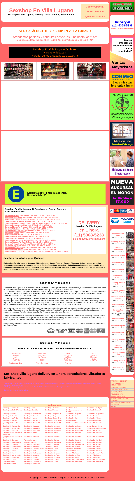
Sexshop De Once (72, 418)
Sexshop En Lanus (9, 459)
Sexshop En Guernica (94, 451)
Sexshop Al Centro (51, 410)
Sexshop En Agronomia (11, 426)
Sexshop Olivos (11, 238)
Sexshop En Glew (51, 451)
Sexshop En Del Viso (94, 444)
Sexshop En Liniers (52, 459)
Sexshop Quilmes (12, 233)
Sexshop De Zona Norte (53, 420)
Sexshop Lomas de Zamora (15, 231)
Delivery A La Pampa (94, 455)
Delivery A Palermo (72, 453)
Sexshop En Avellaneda (11, 428)
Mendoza (93, 357)
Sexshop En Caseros (10, 440)
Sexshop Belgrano (12, 246)
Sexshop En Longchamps (75, 459)
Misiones (16, 359)
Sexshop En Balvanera (32, 428)
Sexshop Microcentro (13, 219)
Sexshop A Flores (30, 408)
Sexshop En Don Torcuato (12, 446)
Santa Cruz (68, 361)
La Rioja (68, 357)
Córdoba (16, 355)
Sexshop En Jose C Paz (95, 453)
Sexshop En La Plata (52, 455)
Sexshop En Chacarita (73, 440)
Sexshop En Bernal (30, 432)
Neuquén (42, 359)
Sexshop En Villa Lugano (41, 10)
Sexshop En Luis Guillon (32, 461)
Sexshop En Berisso (94, 430)
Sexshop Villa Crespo (13, 229)
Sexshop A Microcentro (11, 408)
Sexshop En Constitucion (75, 444)
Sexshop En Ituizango (52, 453)
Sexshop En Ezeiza (93, 446)
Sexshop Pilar (10, 251)
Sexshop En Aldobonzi (32, 426)
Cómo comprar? (95, 6)
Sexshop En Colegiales (32, 444)
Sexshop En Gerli (30, 451)
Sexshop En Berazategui (74, 430)
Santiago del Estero (16, 363)
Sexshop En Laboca (31, 457)
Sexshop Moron (11, 235)
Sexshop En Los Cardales (96, 459)
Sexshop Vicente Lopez (14, 248)
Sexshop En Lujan (51, 461)
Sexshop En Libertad (31, 459)
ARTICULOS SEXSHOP (119, 381)
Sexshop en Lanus (72, 457)
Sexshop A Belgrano (52, 416)
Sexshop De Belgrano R (95, 413)
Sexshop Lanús (11, 236)
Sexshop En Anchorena (74, 426)
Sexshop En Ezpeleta (10, 448)
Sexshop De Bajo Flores (32, 413)
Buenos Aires (16, 353)
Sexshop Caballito (12, 223)
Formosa (94, 355)
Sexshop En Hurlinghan (32, 453)
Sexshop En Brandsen (94, 432)
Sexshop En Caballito (52, 436)
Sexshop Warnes (11, 242)
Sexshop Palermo (12, 216)
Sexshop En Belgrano (10, 430)
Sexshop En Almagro (52, 426)
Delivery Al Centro (51, 446)
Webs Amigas (55, 405)
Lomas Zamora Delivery (95, 426)
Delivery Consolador (52, 444)
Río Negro (68, 359)
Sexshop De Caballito (10, 416)
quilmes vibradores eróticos (76, 422)
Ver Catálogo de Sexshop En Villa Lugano (55, 31)
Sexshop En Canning (73, 436)
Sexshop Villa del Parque (14, 221)
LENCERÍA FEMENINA (118, 387)
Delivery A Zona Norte (73, 448)
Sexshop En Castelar (52, 440)
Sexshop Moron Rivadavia (15, 250)
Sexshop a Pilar (71, 408)
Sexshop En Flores (51, 448)
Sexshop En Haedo (9, 453)
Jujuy (16, 357)
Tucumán (68, 363)
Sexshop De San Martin (32, 420)
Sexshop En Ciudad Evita (12, 442)
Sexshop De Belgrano (73, 413)
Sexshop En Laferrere (52, 457)
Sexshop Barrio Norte (13, 218)
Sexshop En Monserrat (95, 461)
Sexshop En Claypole (73, 442)
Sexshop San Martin (13, 240)
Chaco (68, 353)
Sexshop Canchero (9, 413)
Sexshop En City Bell (94, 440)
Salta (94, 359)
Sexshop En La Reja (73, 455)
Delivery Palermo (30, 442)
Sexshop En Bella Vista (32, 430)
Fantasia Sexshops (30, 440)
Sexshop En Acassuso (32, 422)
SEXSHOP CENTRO (118, 396)
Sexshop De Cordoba (31, 416)
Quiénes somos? (95, 16)
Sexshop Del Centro (94, 420)
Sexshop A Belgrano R (53, 413)
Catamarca (42, 353)
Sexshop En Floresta (94, 448)
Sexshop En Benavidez (53, 430)
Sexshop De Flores (72, 416)
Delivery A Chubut (9, 463)
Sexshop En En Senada (32, 446)
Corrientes (42, 355)
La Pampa (42, 357)
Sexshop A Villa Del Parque (12, 410)
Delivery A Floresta (93, 457)
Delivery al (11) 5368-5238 (122, 23)
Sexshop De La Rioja (10, 418)
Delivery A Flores (9, 461)
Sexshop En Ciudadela (53, 442)
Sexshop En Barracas (73, 428)
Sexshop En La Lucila (31, 455)
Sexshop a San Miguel (94, 408)
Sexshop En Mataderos (74, 461)
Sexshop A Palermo (52, 408)
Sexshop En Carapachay (95, 436)
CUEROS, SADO (116, 392)
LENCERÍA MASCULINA (119, 389)
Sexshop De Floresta (94, 416)
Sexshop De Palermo (94, 418)
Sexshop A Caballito (31, 410)
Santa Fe (93, 361)
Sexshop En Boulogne (74, 432)
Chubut (93, 353)
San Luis (42, 361)
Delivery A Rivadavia (73, 451)
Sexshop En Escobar (73, 446)
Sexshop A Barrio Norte (53, 418)
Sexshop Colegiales (12, 244)
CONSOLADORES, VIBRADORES (117, 384)
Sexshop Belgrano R (94, 410)
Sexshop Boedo (11, 225)
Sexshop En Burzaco (31, 436)
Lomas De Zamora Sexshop (96, 428)
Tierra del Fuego (42, 363)
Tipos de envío (95, 11)
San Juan (16, 361)
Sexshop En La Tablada (11, 457)
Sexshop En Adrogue (94, 422)
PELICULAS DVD (117, 394)
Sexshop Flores (11, 227)
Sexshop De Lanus (30, 418)
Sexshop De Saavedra (10, 420)
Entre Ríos (68, 355)
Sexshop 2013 (71, 420)
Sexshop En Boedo (51, 432)
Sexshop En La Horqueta (11, 455)
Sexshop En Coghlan (94, 442)
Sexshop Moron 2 (118, 361)
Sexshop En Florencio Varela (34, 448)
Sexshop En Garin (9, 451)
